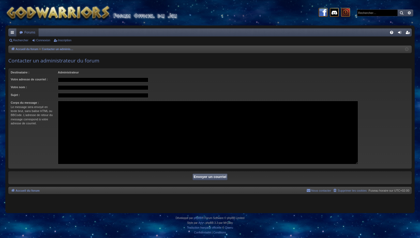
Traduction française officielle (204, 227)
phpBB (198, 218)
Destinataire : (20, 72)
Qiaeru (229, 227)
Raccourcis (13, 33)
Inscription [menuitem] (409, 33)
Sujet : (15, 94)
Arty (200, 222)
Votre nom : (19, 87)
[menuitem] (392, 32)
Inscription (65, 40)
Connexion (43, 40)
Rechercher (20, 40)
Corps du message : (25, 102)
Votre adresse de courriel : (29, 79)
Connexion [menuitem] (401, 33)
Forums (29, 32)
